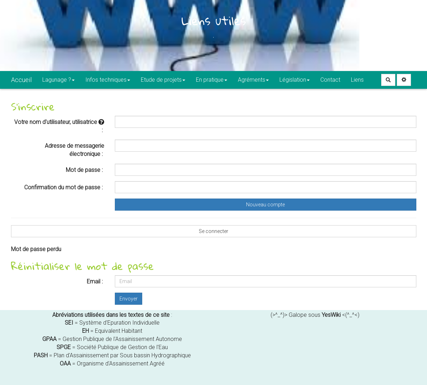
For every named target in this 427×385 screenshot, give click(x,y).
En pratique (211, 79)
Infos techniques (107, 79)
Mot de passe (83, 170)
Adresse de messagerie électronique (74, 149)
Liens (357, 79)
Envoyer (128, 299)
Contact (330, 79)
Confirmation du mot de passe (62, 187)
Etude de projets (163, 79)
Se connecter (213, 231)
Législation (294, 79)
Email (93, 281)
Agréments (253, 79)
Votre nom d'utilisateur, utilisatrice (59, 122)
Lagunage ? (58, 79)
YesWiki (331, 314)
